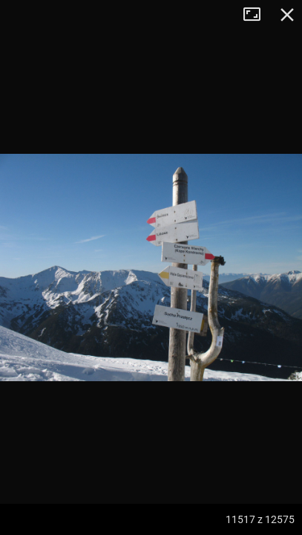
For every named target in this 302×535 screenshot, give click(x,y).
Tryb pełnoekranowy (257, 15)
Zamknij (287, 15)
